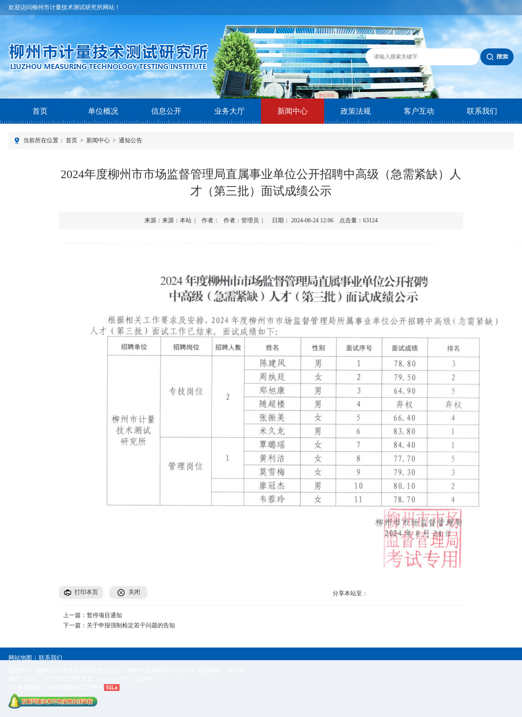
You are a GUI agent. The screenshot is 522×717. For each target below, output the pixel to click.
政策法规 (356, 111)
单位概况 (103, 111)
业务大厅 (229, 111)
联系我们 (482, 111)
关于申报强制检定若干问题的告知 (131, 625)
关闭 (134, 592)
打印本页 (86, 592)
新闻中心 (292, 111)
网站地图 (20, 658)
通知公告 (130, 140)
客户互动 (419, 111)
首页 (40, 111)
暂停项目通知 (104, 615)
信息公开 (166, 111)
